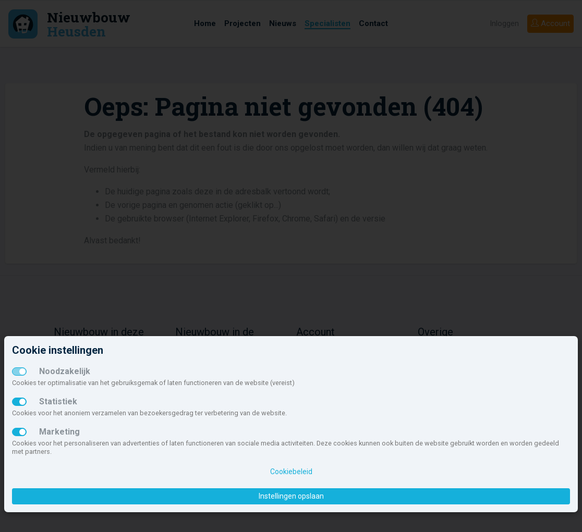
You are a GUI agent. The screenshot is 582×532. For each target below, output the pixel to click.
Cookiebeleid (291, 471)
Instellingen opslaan (291, 496)
